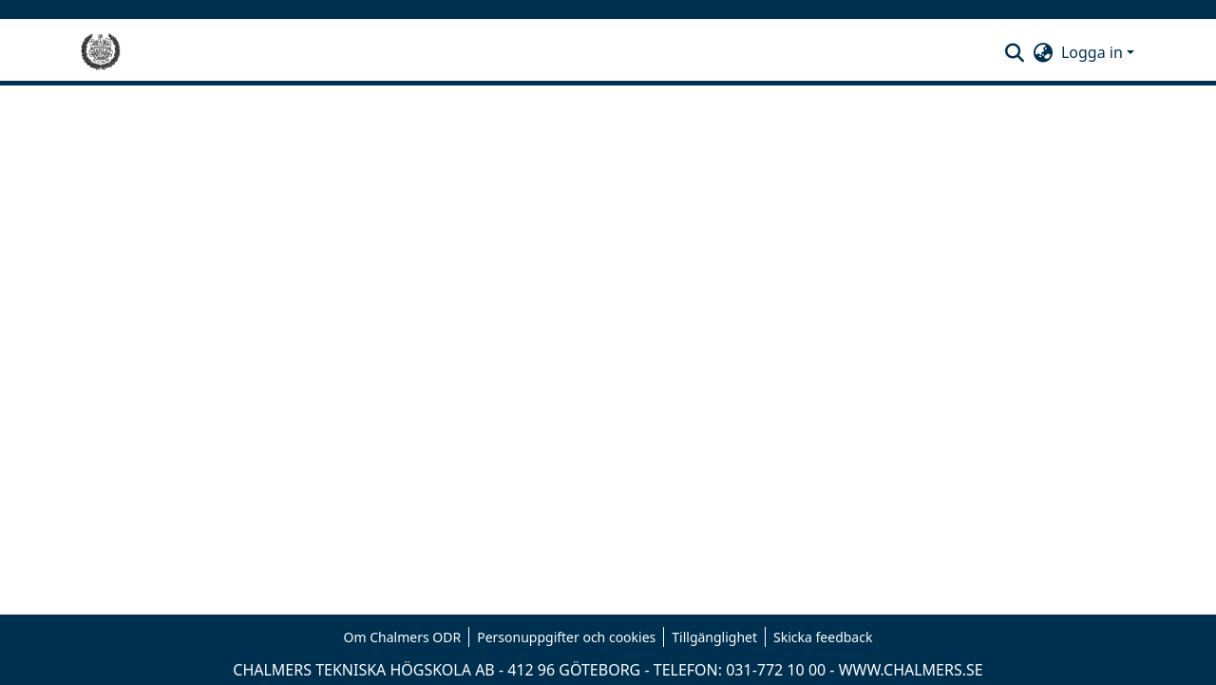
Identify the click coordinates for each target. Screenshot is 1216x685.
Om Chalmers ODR (403, 637)
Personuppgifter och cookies (566, 637)
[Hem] (101, 52)
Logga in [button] (1094, 52)
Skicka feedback (822, 637)
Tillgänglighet (714, 637)
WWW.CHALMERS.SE (911, 669)
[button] (1015, 52)
